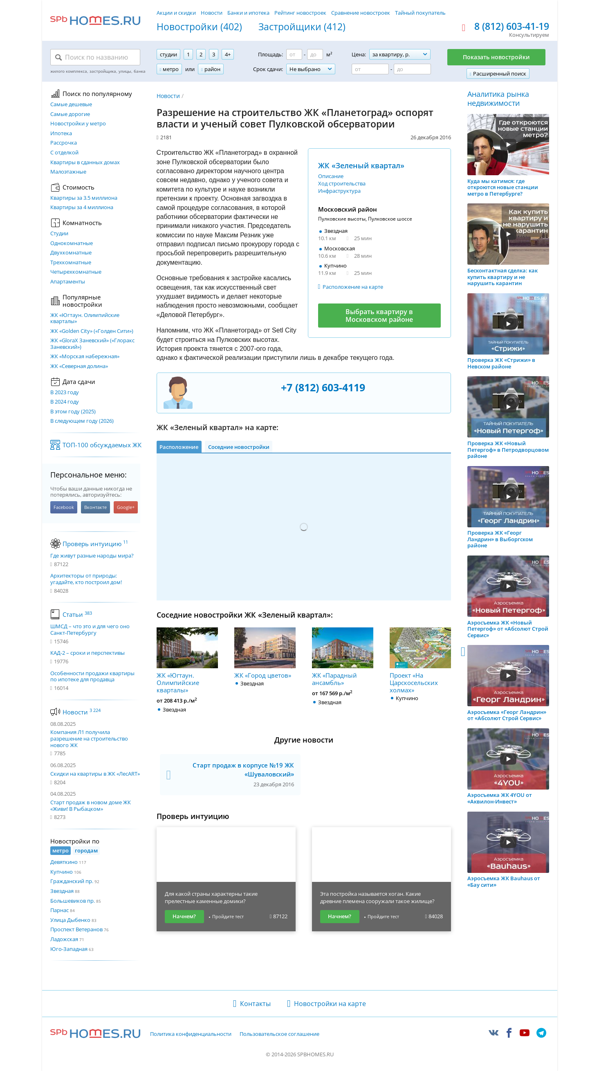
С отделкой (64, 152)
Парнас (59, 910)
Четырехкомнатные (75, 272)
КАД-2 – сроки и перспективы (87, 653)
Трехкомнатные (70, 262)
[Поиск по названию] (95, 57)
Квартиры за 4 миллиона (81, 207)
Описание (330, 176)
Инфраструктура (339, 190)
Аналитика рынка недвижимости (498, 98)
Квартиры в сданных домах (85, 162)
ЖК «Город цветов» (265, 653)
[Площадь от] (294, 54)
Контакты (255, 1003)
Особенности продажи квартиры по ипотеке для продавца (92, 676)
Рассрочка (63, 143)
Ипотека (61, 133)
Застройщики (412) (301, 27)
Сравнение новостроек (360, 12)
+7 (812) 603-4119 (323, 387)
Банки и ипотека (248, 12)
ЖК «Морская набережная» (84, 356)
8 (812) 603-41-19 (511, 26)
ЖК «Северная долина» (79, 366)
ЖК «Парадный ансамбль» (342, 656)
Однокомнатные (71, 243)
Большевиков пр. (72, 900)
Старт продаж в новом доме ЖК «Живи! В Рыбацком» (90, 805)
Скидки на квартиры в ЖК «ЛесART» (95, 773)
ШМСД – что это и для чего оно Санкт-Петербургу (90, 629)
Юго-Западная (68, 949)
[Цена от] (370, 69)
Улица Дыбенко (70, 920)
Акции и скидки (176, 12)
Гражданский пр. (71, 881)
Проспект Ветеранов (76, 929)
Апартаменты (67, 282)
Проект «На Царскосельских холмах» (420, 660)
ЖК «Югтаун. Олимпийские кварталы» (84, 318)
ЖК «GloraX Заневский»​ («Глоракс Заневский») (92, 343)
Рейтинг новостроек (300, 12)
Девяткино (64, 862)
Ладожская (64, 939)
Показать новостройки (496, 57)
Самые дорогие (70, 114)
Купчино (61, 871)
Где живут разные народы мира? (92, 556)
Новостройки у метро (78, 123)
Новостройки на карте (330, 1003)
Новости (211, 12)
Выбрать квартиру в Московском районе (379, 315)
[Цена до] (412, 69)
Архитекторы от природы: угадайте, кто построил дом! (86, 579)
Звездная (62, 891)
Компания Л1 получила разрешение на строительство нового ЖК (89, 738)
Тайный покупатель (420, 12)
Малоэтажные (68, 172)
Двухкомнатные (71, 253)
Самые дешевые (71, 104)
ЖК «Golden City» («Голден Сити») (91, 331)
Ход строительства (342, 183)
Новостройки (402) (199, 27)
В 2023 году (64, 392)
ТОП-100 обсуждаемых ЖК (102, 444)
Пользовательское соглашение (279, 1034)
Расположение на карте (353, 286)
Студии (59, 233)
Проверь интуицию (95, 543)
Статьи (77, 614)
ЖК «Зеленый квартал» (361, 165)
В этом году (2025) (73, 411)
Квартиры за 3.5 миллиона (83, 198)
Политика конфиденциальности (190, 1034)
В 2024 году (64, 402)
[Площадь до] (315, 54)
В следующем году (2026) (82, 421)
